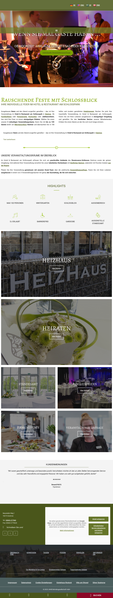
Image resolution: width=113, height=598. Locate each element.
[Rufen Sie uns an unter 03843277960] (9, 595)
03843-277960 (11, 521)
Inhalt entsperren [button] (98, 519)
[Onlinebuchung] (95, 595)
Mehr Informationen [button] (67, 531)
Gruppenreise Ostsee (57, 570)
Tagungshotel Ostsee (78, 570)
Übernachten (14, 554)
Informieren (97, 554)
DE (72, 5)
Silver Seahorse (99, 583)
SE (88, 5)
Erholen (80, 553)
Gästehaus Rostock (64, 583)
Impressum (12, 583)
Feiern (63, 553)
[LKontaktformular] (28, 595)
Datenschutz (26, 583)
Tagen (46, 553)
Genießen (31, 553)
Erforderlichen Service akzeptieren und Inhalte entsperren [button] (98, 529)
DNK (96, 5)
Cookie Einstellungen (44, 583)
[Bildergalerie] (48, 595)
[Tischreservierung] (67, 595)
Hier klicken (56, 268)
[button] (56, 30)
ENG (80, 5)
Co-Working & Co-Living (35, 570)
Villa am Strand (82, 583)
